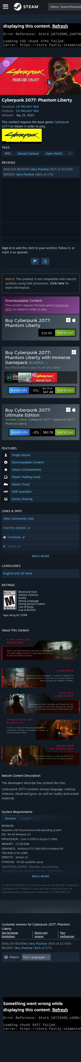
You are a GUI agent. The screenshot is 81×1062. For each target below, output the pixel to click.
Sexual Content (28, 156)
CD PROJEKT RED (27, 109)
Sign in (6, 250)
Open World (54, 156)
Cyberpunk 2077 (40, 422)
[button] (40, 174)
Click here (57, 286)
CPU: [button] (42, 979)
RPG (8, 156)
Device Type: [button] (13, 986)
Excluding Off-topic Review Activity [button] (29, 966)
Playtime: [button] (10, 973)
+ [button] (70, 156)
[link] (42, 392)
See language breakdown (10, 937)
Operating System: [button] (17, 979)
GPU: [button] (57, 979)
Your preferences (67, 937)
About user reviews (41, 937)
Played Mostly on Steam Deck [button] (47, 973)
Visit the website (17, 530)
